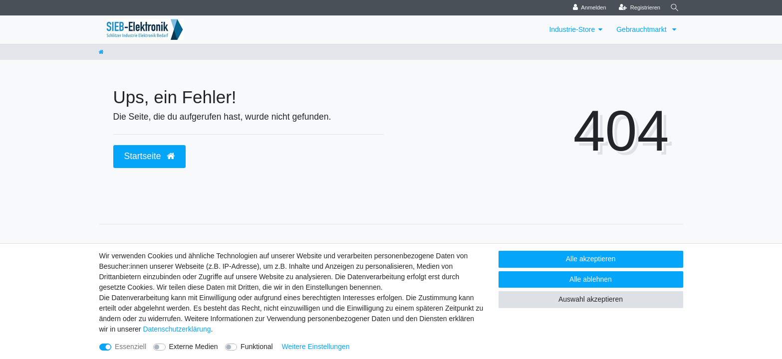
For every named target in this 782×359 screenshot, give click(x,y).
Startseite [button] (149, 156)
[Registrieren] (637, 7)
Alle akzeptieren (591, 259)
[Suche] (674, 7)
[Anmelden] (587, 7)
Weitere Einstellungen (316, 347)
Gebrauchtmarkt (642, 29)
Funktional (257, 347)
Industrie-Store (572, 29)
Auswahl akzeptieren (590, 299)
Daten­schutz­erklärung (177, 329)
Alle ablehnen (590, 279)
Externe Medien (193, 347)
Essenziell (130, 347)
